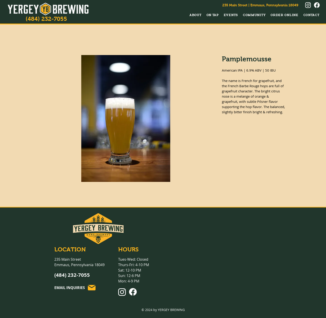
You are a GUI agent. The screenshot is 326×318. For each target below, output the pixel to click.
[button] (195, 15)
